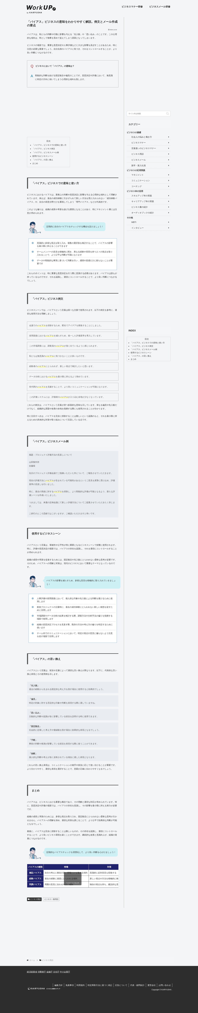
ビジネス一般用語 (51, 899)
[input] (149, 113)
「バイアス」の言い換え (42, 160)
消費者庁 (42, 972)
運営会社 (151, 985)
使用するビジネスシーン (42, 156)
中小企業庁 (65, 972)
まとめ (35, 163)
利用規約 (80, 985)
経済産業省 (32, 972)
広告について (120, 985)
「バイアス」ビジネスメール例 (45, 152)
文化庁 (56, 972)
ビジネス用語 (34, 899)
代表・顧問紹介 (137, 985)
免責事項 (68, 985)
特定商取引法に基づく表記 (99, 985)
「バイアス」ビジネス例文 (43, 149)
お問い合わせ (164, 985)
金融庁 (49, 972)
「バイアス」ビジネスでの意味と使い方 (49, 145)
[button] (167, 113)
